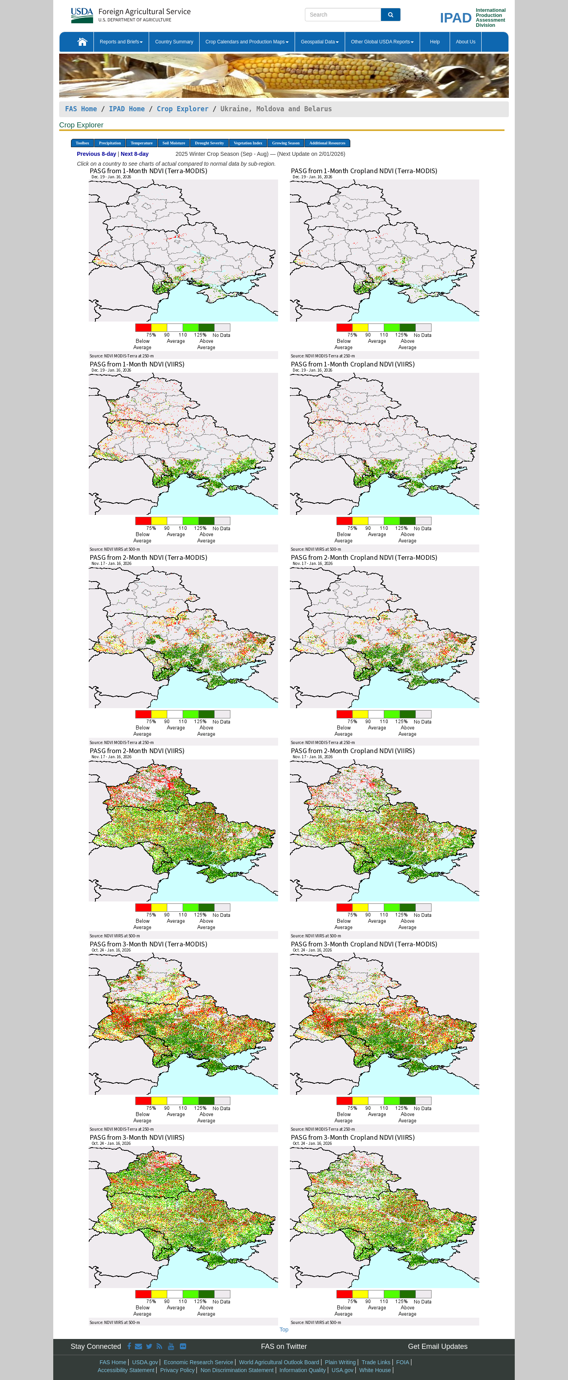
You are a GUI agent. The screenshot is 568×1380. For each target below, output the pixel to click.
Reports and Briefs (121, 42)
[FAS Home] (111, 13)
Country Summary (174, 42)
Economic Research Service (198, 1362)
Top (284, 1329)
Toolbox (82, 143)
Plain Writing (340, 1362)
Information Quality (302, 1370)
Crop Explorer (182, 109)
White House (375, 1370)
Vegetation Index (248, 143)
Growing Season (286, 143)
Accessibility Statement (126, 1370)
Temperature (142, 143)
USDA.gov (145, 1362)
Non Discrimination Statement (236, 1370)
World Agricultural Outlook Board (279, 1362)
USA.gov (342, 1370)
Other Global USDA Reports (382, 42)
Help (435, 42)
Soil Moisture (174, 143)
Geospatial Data (320, 42)
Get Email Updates (437, 1346)
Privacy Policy (177, 1370)
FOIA (402, 1362)
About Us (465, 42)
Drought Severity (209, 143)
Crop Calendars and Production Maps (247, 42)
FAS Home (81, 109)
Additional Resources (327, 143)
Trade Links (376, 1362)
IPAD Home (127, 109)
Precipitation (110, 143)
